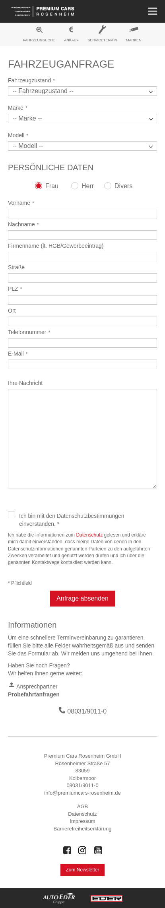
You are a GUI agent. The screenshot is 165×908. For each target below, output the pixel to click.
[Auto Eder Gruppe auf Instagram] (83, 850)
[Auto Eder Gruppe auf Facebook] (67, 850)
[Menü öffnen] (151, 11)
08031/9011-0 (87, 711)
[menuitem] (39, 35)
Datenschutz (89, 535)
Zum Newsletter (82, 870)
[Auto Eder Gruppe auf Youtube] (98, 850)
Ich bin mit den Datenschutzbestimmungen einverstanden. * (71, 520)
